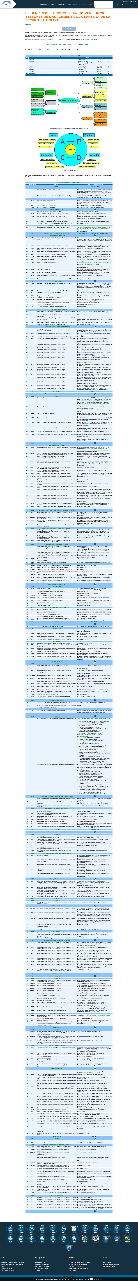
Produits (42, 4)
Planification (32, 66)
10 (98, 264)
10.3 (94, 332)
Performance (32, 71)
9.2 (111, 1099)
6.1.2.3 (86, 425)
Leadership (32, 61)
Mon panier (72, 4)
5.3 (85, 351)
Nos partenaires (6, 1268)
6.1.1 (95, 372)
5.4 (102, 275)
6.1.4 (96, 375)
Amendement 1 (81, 195)
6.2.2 (104, 728)
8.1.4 (99, 359)
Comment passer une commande (12, 1262)
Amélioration (32, 73)
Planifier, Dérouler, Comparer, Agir (83, 62)
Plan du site (107, 1262)
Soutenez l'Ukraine (7, 1270)
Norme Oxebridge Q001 (111, 1264)
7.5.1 (87, 223)
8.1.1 (100, 730)
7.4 (96, 383)
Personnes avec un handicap (78, 1268)
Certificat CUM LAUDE (42, 1266)
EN (122, 4)
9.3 (105, 759)
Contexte (31, 59)
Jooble (37, 1270)
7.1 (101, 1108)
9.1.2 (102, 756)
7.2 (93, 380)
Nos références (40, 1262)
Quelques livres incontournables (12, 1264)
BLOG (90, 4)
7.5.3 (96, 749)
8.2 (105, 386)
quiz (69, 28)
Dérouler (80, 67)
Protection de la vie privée (78, 1264)
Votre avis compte (41, 1268)
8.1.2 (107, 296)
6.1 (104, 194)
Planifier (80, 59)
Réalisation (32, 69)
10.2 (106, 389)
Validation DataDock (42, 1264)
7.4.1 (95, 748)
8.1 (98, 386)
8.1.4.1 (105, 786)
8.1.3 (101, 386)
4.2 (104, 218)
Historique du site (109, 1266)
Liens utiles (72, 1270)
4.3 (98, 400)
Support (31, 67)
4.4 (102, 248)
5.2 (103, 347)
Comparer (81, 71)
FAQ (2, 1266)
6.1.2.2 (86, 420)
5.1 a (78, 320)
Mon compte (61, 4)
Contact (51, 4)
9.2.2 (87, 365)
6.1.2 (99, 372)
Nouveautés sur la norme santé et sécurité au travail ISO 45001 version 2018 (69, 44)
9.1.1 (87, 755)
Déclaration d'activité (76, 1266)
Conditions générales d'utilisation (80, 1262)
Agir (79, 73)
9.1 (91, 362)
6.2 (87, 291)
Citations (82, 4)
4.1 (85, 215)
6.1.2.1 (86, 416)
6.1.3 (85, 294)
